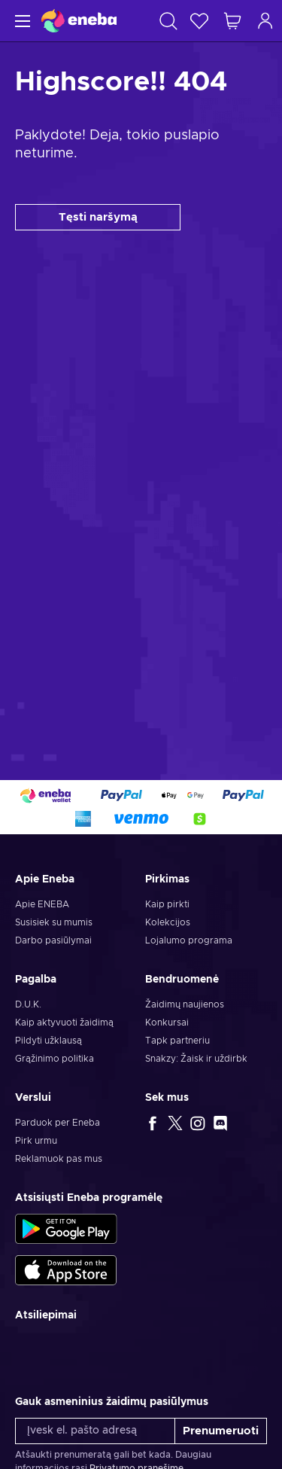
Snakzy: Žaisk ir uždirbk (196, 1058)
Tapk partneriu (177, 1040)
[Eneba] (79, 20)
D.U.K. (28, 1004)
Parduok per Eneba (57, 1122)
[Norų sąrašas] (199, 20)
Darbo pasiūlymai (53, 940)
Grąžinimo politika (54, 1058)
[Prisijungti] (265, 20)
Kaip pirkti (167, 904)
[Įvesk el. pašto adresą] (95, 1431)
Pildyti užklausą (48, 1040)
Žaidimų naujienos (184, 1004)
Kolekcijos (167, 922)
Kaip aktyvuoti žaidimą (64, 1022)
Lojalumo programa (188, 940)
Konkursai (167, 1022)
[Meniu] (20, 20)
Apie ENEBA (42, 904)
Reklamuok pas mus (58, 1158)
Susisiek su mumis (53, 922)
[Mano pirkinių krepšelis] (232, 20)
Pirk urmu (36, 1140)
